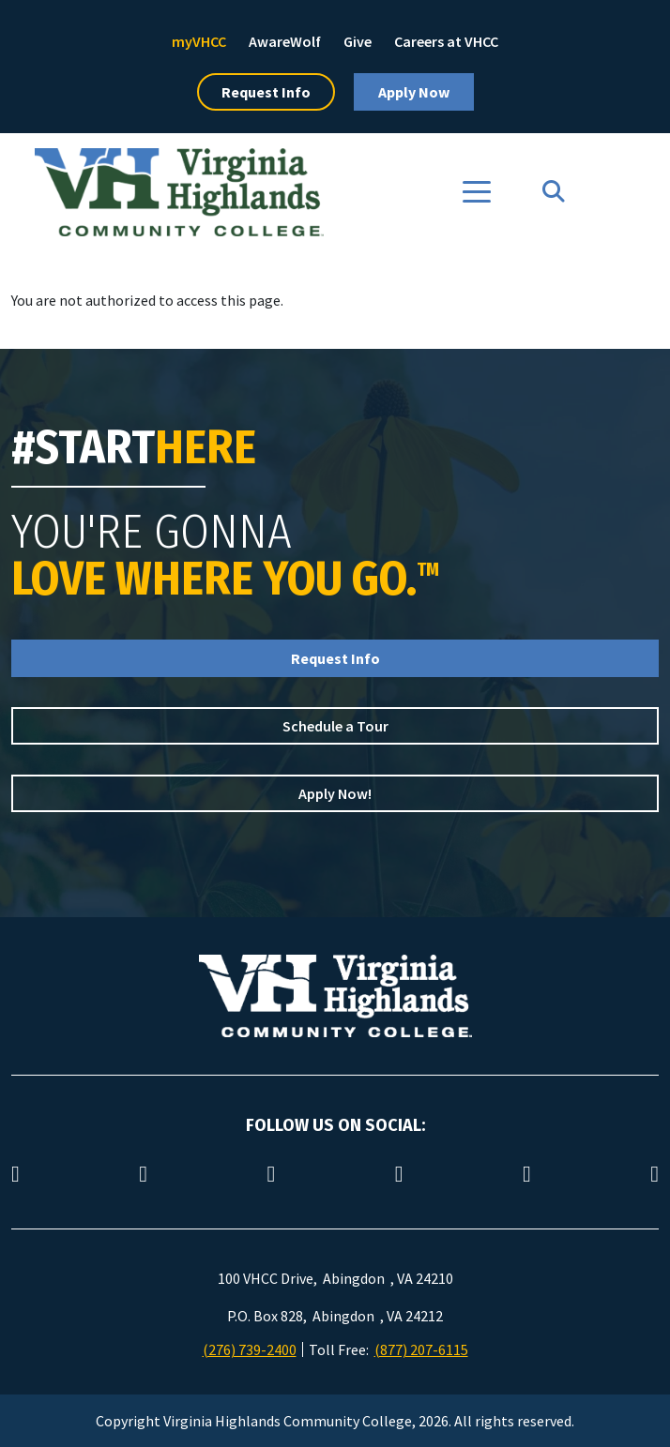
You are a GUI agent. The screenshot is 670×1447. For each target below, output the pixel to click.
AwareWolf (285, 41)
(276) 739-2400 (250, 1349)
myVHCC (199, 41)
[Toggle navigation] (476, 191)
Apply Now (413, 92)
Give (357, 41)
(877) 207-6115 (421, 1349)
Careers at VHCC (446, 41)
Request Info (266, 92)
